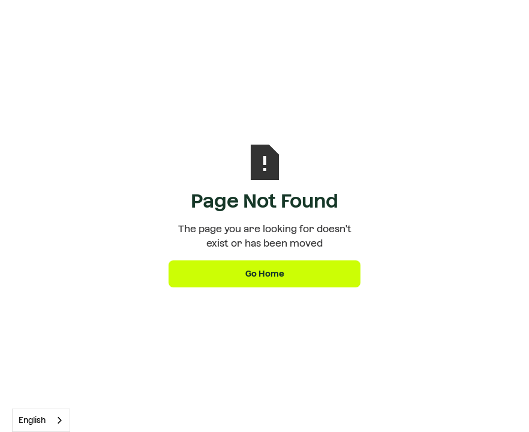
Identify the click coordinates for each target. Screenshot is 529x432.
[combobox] (41, 420)
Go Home (264, 273)
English (32, 420)
